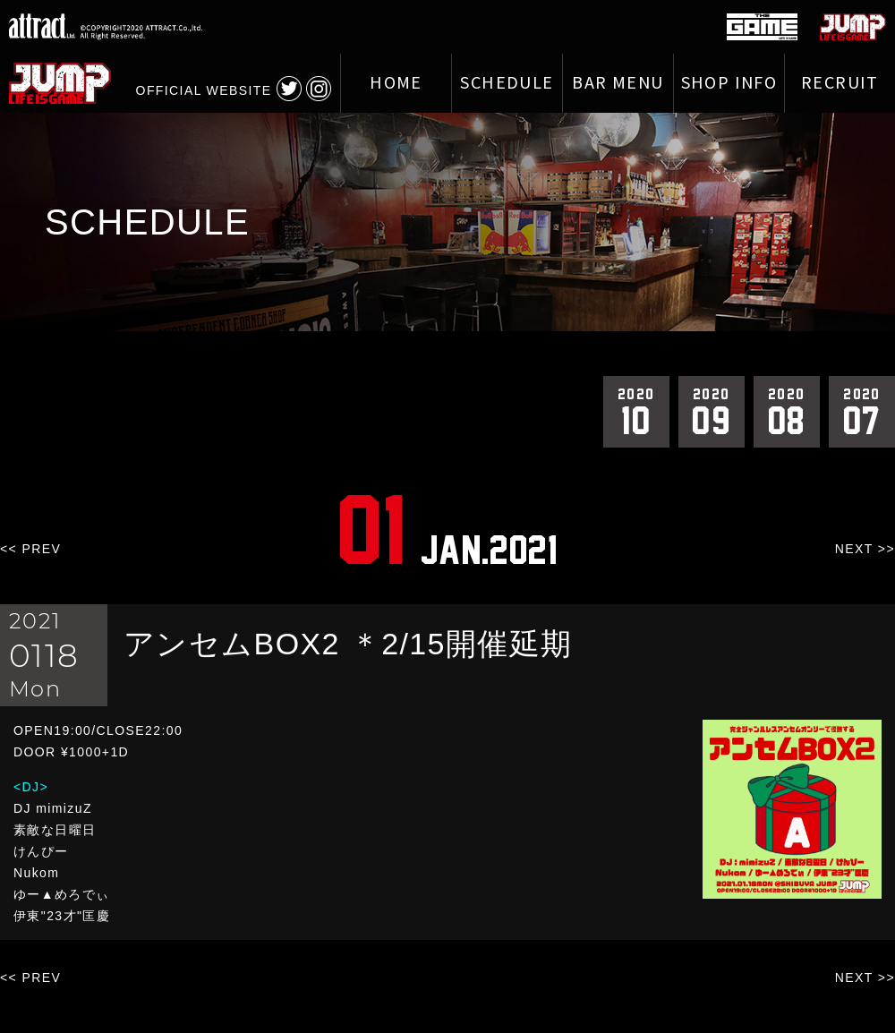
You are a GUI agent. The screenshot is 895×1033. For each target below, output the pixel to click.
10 (636, 410)
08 (787, 410)
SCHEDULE (506, 83)
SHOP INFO (729, 83)
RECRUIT (840, 83)
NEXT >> (865, 549)
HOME (396, 83)
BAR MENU (617, 83)
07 (862, 410)
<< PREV (30, 549)
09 (711, 410)
